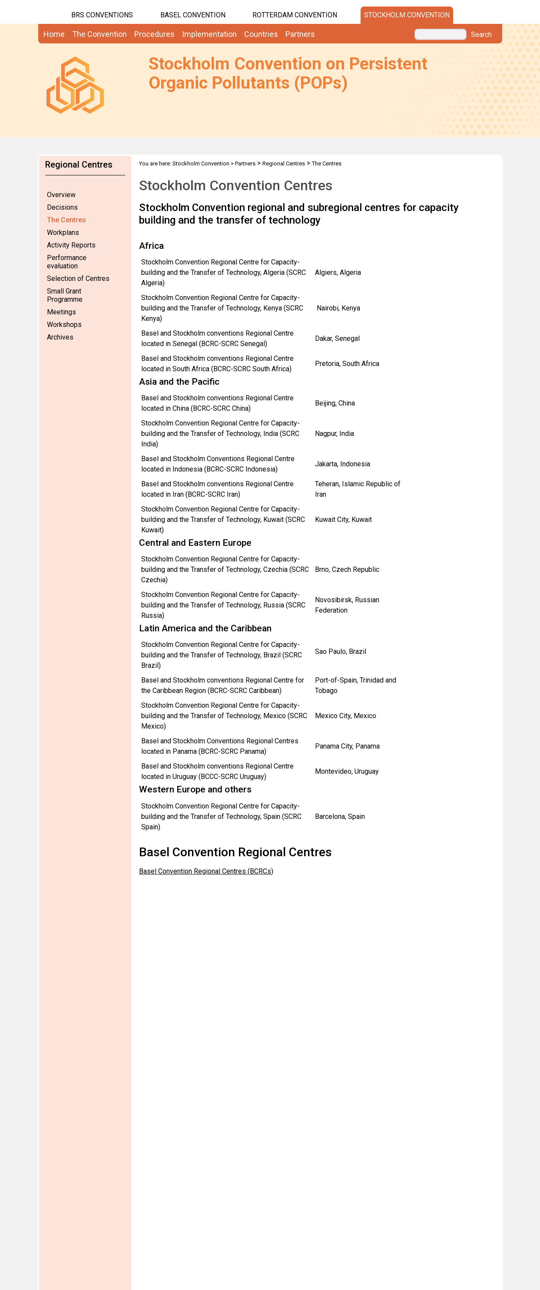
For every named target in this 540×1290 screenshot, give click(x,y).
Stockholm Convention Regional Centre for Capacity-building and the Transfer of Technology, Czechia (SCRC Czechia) (225, 569)
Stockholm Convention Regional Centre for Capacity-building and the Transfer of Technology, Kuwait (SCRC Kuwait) (223, 519)
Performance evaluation (66, 262)
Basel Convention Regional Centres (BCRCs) (206, 871)
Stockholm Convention (407, 15)
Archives (60, 337)
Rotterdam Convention (294, 15)
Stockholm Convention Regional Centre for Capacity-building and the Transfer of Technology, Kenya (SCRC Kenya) (222, 308)
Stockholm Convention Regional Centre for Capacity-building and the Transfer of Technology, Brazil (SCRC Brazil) (221, 655)
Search (481, 34)
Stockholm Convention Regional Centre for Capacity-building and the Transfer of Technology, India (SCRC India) (220, 433)
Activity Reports (71, 245)
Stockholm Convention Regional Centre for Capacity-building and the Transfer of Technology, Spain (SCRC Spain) (221, 816)
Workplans (63, 232)
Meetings (61, 312)
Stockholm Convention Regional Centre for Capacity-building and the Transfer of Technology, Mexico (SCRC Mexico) (224, 715)
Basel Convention (192, 15)
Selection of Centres (78, 278)
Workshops (64, 324)
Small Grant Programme (65, 295)
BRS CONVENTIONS (102, 15)
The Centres (66, 220)
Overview (61, 195)
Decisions (62, 207)
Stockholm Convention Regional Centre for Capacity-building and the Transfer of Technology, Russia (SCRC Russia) (223, 605)
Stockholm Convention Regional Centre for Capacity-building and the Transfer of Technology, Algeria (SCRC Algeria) (223, 272)
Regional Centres (283, 163)
